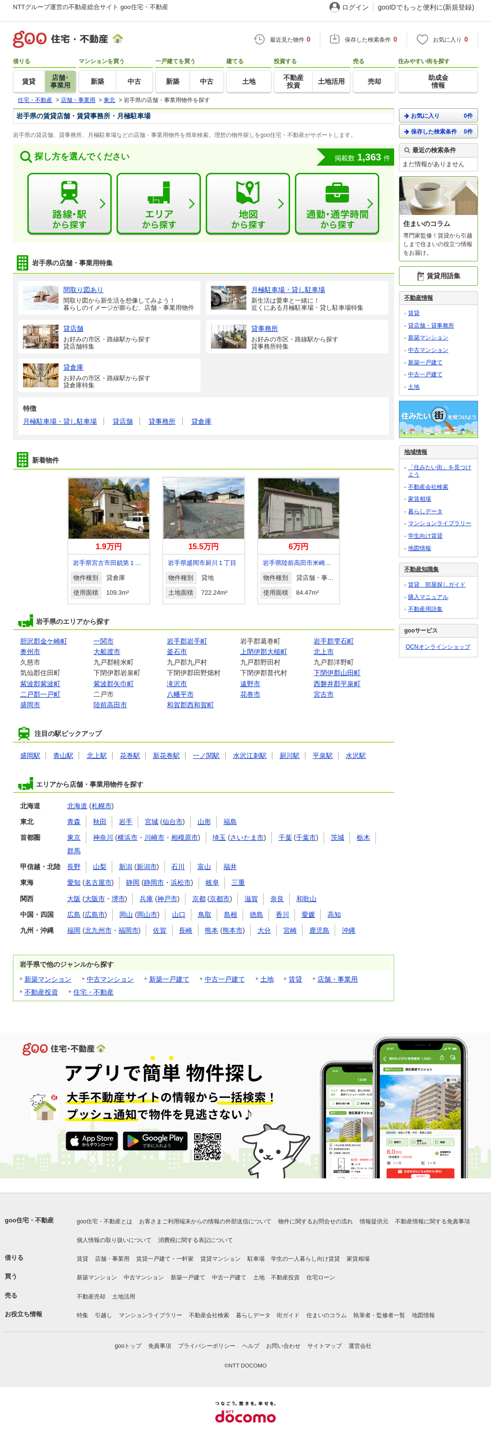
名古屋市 (98, 882)
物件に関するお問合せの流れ (315, 1221)
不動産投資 (41, 992)
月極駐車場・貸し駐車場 (60, 421)
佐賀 (159, 930)
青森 (74, 821)
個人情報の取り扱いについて (114, 1240)
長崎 (185, 930)
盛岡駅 (30, 755)
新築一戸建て (169, 979)
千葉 (285, 837)
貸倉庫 (201, 421)
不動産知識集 (421, 569)
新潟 (125, 866)
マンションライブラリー (439, 523)
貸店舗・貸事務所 (431, 325)
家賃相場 (419, 499)
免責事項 (159, 1346)
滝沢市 (177, 684)
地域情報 (415, 452)
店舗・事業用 (337, 979)
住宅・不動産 (93, 992)
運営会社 (360, 1346)
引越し (103, 1315)
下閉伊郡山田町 (337, 673)
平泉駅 (323, 755)
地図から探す (248, 204)
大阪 (74, 899)
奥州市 (30, 651)
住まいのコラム (326, 1315)
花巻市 (250, 694)
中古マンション (110, 979)
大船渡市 (107, 651)
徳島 (256, 914)
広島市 (95, 914)
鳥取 (204, 914)
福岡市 (128, 930)
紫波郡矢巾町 (114, 684)
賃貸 (295, 979)
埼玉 (219, 837)
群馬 (74, 851)
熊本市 (232, 930)
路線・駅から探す (69, 204)
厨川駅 (290, 755)
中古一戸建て (225, 979)
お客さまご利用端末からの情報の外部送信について (205, 1221)
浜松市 (181, 882)
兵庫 (146, 899)
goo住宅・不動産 (29, 1220)
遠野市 (250, 684)
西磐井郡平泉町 (337, 684)
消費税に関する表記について (195, 1240)
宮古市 (324, 694)
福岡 (74, 930)
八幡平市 (180, 694)
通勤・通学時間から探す (337, 204)
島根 (230, 914)
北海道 (77, 806)
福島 (230, 821)
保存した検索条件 (438, 131)
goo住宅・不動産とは (104, 1221)
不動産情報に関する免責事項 (432, 1221)
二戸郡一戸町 (40, 694)
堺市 (118, 899)
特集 (82, 1315)
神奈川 (103, 837)
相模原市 (184, 837)
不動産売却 (91, 1296)
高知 (334, 914)
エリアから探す (159, 204)
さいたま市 (247, 837)
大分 (264, 930)
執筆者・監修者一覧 (379, 1315)
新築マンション (47, 979)
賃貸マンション (220, 1258)
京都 (199, 899)
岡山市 (147, 914)
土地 (267, 979)
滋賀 (251, 899)
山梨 (99, 866)
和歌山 (306, 899)
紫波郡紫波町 (40, 684)
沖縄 (348, 930)
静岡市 (154, 882)
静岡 (133, 882)
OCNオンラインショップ (438, 647)
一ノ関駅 (206, 755)
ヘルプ (250, 1346)
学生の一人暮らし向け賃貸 (305, 1258)
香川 (282, 914)
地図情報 (419, 548)
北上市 (324, 651)
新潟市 (147, 866)
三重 (238, 882)
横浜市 (127, 837)
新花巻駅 (166, 755)
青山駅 (63, 755)
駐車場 (256, 1258)
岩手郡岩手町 (187, 641)
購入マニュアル (428, 597)
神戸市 (167, 899)
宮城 (151, 821)
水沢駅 (356, 755)
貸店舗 (123, 421)
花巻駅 (130, 755)
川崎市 (154, 837)
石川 (178, 866)
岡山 (126, 914)
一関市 (104, 641)
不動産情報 (418, 297)
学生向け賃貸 (425, 535)
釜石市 (177, 651)
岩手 (125, 821)
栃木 (363, 837)
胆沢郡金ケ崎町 (43, 641)
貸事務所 (162, 421)
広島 (74, 914)
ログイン (355, 7)
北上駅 (97, 755)
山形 (204, 821)
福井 (230, 866)
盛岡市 (30, 705)
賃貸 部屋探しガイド (437, 584)
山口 (179, 914)
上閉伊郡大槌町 (263, 651)
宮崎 (290, 930)
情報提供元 (374, 1221)
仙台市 (173, 821)
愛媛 (308, 914)
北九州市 (98, 930)
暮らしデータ (425, 511)
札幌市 (102, 806)
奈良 (277, 899)
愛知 (74, 882)
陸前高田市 (110, 705)
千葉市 (306, 837)
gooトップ (128, 1346)
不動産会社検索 (428, 487)
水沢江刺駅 (250, 755)
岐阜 (212, 882)
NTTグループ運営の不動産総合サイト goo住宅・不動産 (90, 7)
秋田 (99, 821)
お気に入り (438, 116)
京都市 (220, 899)
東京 (74, 837)
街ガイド (288, 1315)
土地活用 (123, 1296)
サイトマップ (324, 1346)
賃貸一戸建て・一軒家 (165, 1258)
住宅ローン (320, 1277)
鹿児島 (319, 930)
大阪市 (95, 899)
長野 (74, 866)
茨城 (337, 837)
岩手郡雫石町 (334, 641)
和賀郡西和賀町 (190, 705)
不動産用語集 (425, 609)
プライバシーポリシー (206, 1346)
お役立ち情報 (23, 1314)
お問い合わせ (283, 1346)
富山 (204, 866)
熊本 (211, 930)
